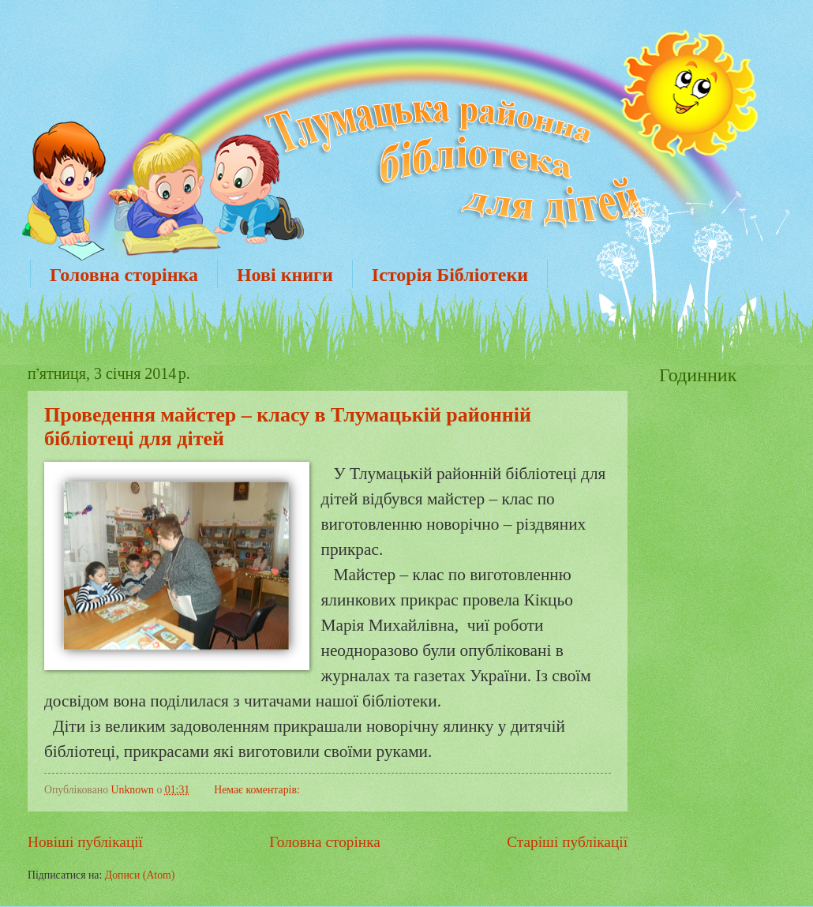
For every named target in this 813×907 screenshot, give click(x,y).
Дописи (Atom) (140, 875)
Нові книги (285, 274)
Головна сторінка (124, 274)
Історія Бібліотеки (450, 274)
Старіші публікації (567, 842)
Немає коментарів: (257, 790)
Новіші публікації (85, 842)
